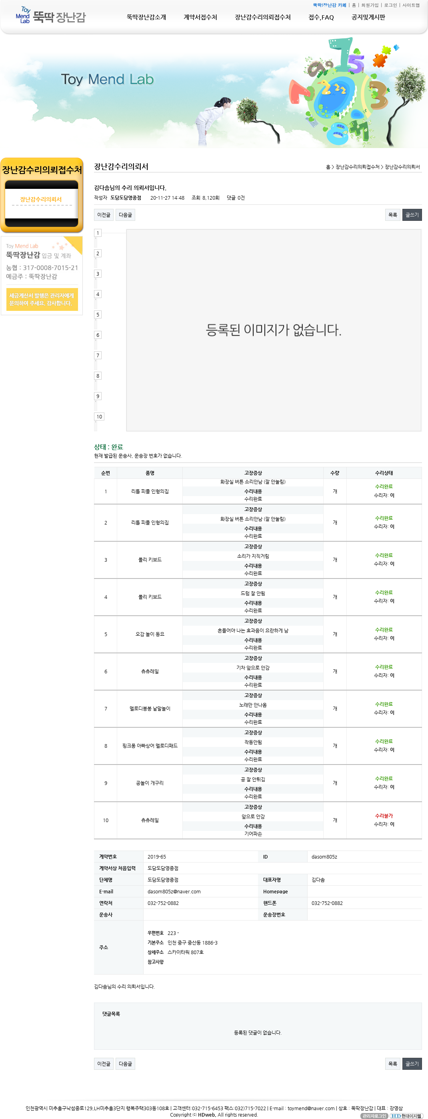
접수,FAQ (321, 17)
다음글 (125, 215)
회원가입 (370, 5)
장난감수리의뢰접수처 (263, 17)
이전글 (103, 215)
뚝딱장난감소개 (146, 17)
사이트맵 (411, 5)
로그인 (390, 5)
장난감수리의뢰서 (41, 199)
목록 (392, 215)
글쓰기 (412, 215)
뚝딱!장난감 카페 (329, 5)
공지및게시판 (368, 17)
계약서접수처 (200, 17)
